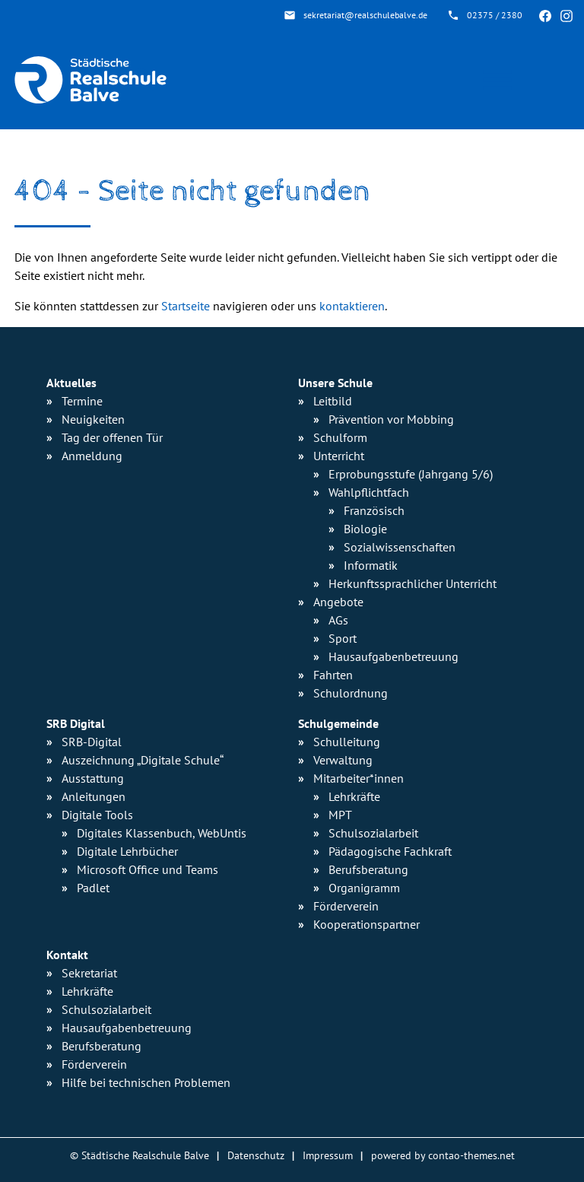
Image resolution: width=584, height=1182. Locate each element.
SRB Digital (75, 723)
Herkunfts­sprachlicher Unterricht (412, 583)
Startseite (185, 305)
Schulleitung (346, 741)
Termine (82, 400)
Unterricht (338, 455)
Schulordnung (350, 693)
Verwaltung (343, 759)
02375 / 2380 (494, 15)
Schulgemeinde (338, 723)
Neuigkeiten (93, 419)
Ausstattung (93, 778)
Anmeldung (92, 455)
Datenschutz (255, 1155)
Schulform (340, 437)
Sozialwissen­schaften (399, 546)
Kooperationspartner (366, 924)
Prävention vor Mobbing (391, 419)
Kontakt (67, 954)
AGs (338, 620)
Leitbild (332, 400)
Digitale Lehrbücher (127, 851)
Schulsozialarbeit (373, 832)
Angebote (338, 601)
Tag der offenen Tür (112, 437)
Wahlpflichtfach (368, 492)
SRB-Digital (92, 741)
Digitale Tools (97, 814)
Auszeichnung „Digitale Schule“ (143, 759)
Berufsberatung (368, 869)
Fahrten (333, 674)
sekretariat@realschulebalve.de (365, 15)
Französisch (374, 510)
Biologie (365, 528)
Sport (342, 638)
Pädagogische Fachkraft (390, 851)
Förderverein (346, 906)
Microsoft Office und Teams (147, 869)
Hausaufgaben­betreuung (393, 656)
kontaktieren (352, 305)
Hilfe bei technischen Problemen (146, 1082)
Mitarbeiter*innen (358, 778)
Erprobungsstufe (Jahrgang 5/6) (410, 473)
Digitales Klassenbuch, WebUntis (161, 832)
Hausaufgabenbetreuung (127, 1027)
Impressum (328, 1155)
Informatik (371, 565)
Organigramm (364, 887)
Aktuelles (71, 382)
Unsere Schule (335, 382)
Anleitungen (93, 796)
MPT (340, 814)
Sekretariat (89, 972)
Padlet (93, 887)
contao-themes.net (471, 1155)
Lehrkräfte (354, 796)
